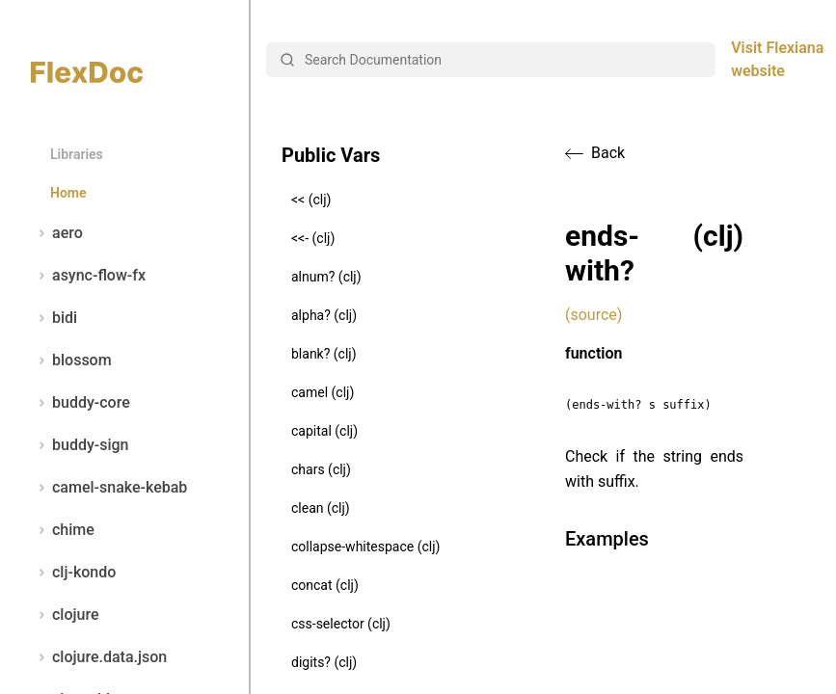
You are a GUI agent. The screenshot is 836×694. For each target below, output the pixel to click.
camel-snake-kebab (109, 487)
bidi (54, 318)
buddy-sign (79, 445)
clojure (65, 615)
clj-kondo (73, 572)
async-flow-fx (88, 275)
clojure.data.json (99, 657)
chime (62, 530)
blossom (71, 360)
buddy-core (80, 403)
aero (57, 233)
